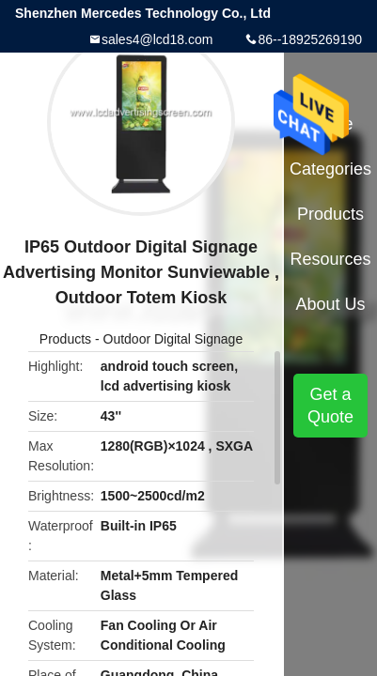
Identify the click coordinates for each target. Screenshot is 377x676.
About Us (331, 304)
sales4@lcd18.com (157, 39)
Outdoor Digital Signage (173, 338)
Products (65, 338)
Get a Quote (330, 405)
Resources (331, 259)
